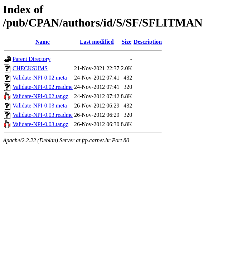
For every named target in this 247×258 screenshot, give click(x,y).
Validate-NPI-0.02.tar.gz (40, 96)
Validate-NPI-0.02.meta (40, 78)
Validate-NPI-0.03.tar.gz (40, 124)
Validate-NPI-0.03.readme (43, 115)
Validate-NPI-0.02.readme (43, 87)
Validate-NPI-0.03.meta (40, 105)
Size (127, 42)
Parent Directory (31, 59)
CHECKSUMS (30, 68)
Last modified (97, 42)
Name (42, 42)
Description (148, 42)
